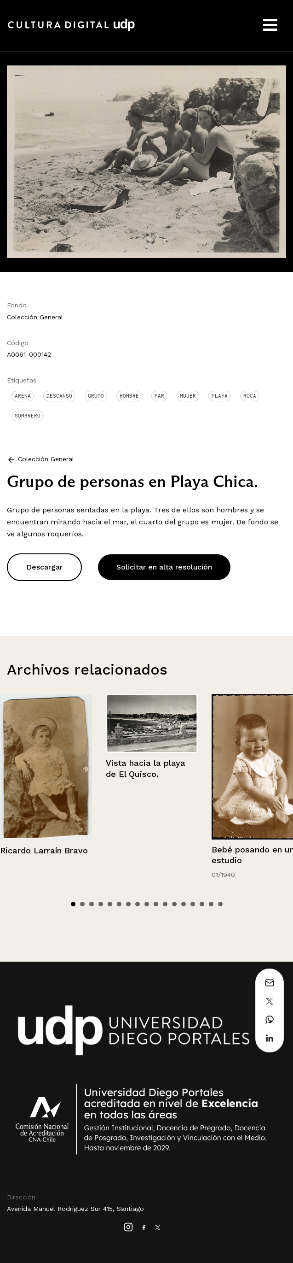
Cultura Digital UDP (71, 29)
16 (211, 904)
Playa (220, 396)
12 (174, 904)
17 (220, 904)
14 (192, 904)
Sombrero (27, 415)
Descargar (44, 567)
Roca (249, 396)
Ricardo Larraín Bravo (44, 850)
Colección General (35, 317)
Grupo (96, 396)
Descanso (59, 396)
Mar (159, 396)
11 (165, 904)
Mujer (188, 396)
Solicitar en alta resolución (164, 567)
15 (202, 904)
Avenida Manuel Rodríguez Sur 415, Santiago (75, 1208)
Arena (23, 396)
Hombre (129, 396)
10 (156, 904)
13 (183, 904)
